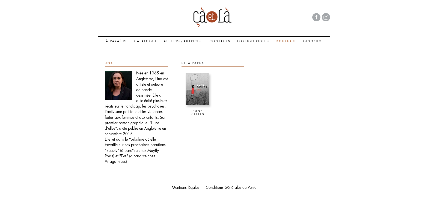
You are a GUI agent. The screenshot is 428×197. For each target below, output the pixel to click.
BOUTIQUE (287, 41)
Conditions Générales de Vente (231, 187)
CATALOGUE (145, 41)
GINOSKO (312, 41)
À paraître (117, 41)
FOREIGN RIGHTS (253, 41)
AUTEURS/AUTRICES (183, 41)
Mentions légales (185, 187)
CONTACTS (220, 41)
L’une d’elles (197, 112)
